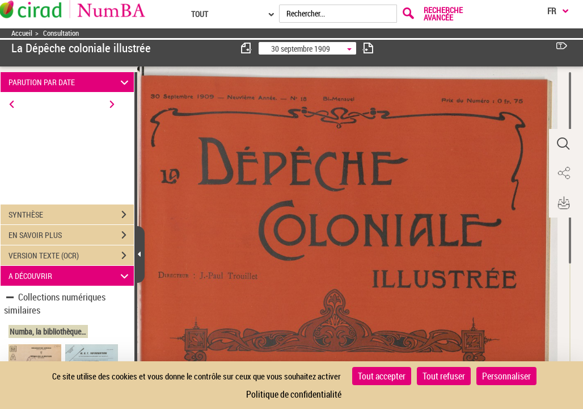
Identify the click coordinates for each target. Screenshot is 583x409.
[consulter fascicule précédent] (246, 48)
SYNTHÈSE (71, 215)
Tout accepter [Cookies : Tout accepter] (381, 376)
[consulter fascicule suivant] (368, 48)
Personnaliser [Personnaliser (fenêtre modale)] (506, 376)
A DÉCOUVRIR (70, 276)
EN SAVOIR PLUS (71, 235)
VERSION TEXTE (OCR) (71, 256)
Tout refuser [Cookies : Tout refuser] (444, 376)
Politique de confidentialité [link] (293, 394)
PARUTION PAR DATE (70, 82)
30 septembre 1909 (300, 48)
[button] (563, 143)
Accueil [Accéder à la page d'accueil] (21, 33)
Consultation (61, 33)
